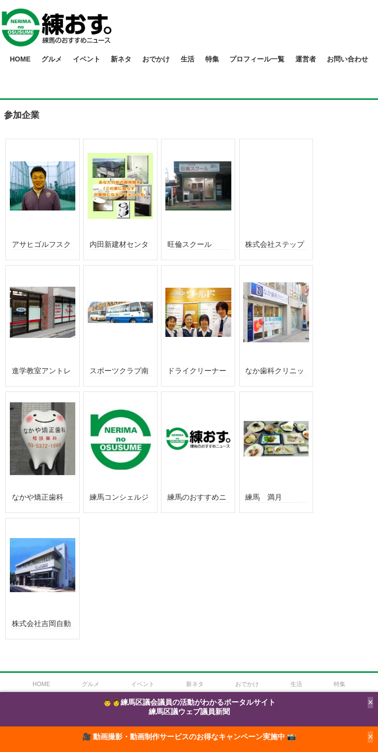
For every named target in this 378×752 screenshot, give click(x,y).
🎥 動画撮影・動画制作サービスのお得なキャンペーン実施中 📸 (189, 737)
